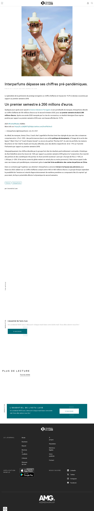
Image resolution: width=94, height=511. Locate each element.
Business (24, 442)
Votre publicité (51, 455)
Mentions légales (52, 449)
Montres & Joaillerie (24, 452)
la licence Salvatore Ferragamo (39, 110)
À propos (51, 438)
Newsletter (52, 444)
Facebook (71, 483)
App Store (27, 470)
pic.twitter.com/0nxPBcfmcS (42, 126)
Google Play (27, 475)
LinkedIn (71, 470)
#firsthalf (11, 123)
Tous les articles (25, 375)
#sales (17, 123)
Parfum (8, 183)
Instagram (72, 479)
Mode (23, 437)
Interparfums (17, 183)
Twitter (71, 474)
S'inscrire (17, 331)
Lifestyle (24, 458)
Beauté (24, 446)
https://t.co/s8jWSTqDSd (23, 126)
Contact (51, 460)
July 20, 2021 (33, 131)
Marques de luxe (24, 463)
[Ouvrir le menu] (2, 3)
